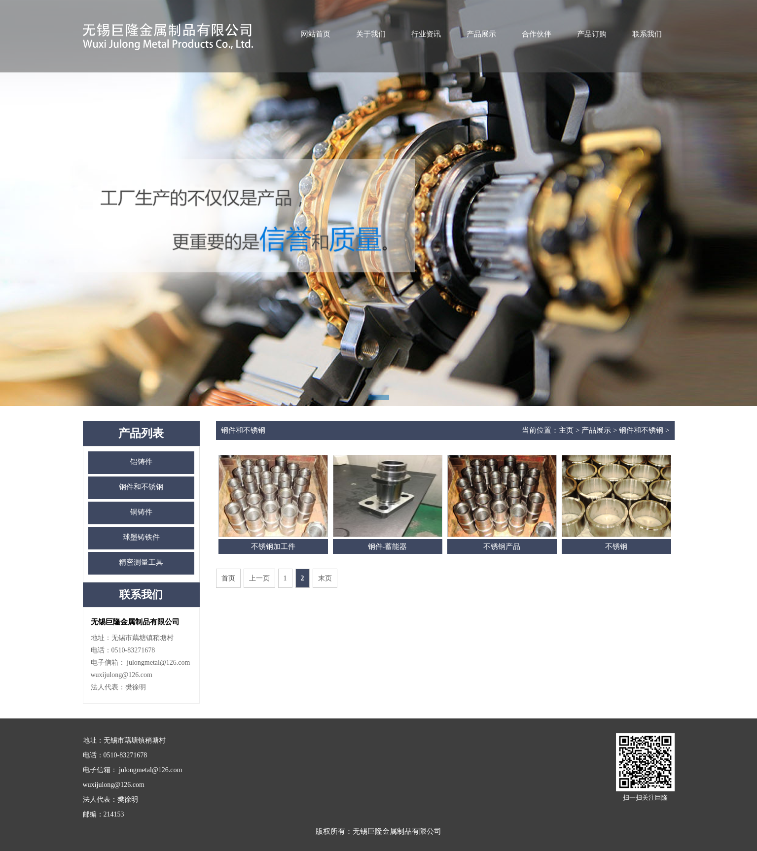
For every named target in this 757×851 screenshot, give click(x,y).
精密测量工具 (141, 562)
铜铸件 (141, 512)
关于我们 (371, 34)
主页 (566, 430)
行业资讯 (426, 34)
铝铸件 (141, 462)
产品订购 (592, 34)
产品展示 (481, 34)
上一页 (259, 578)
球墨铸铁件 (141, 537)
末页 (325, 578)
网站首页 (315, 34)
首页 (228, 578)
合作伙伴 (536, 34)
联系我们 (647, 34)
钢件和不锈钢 (141, 487)
